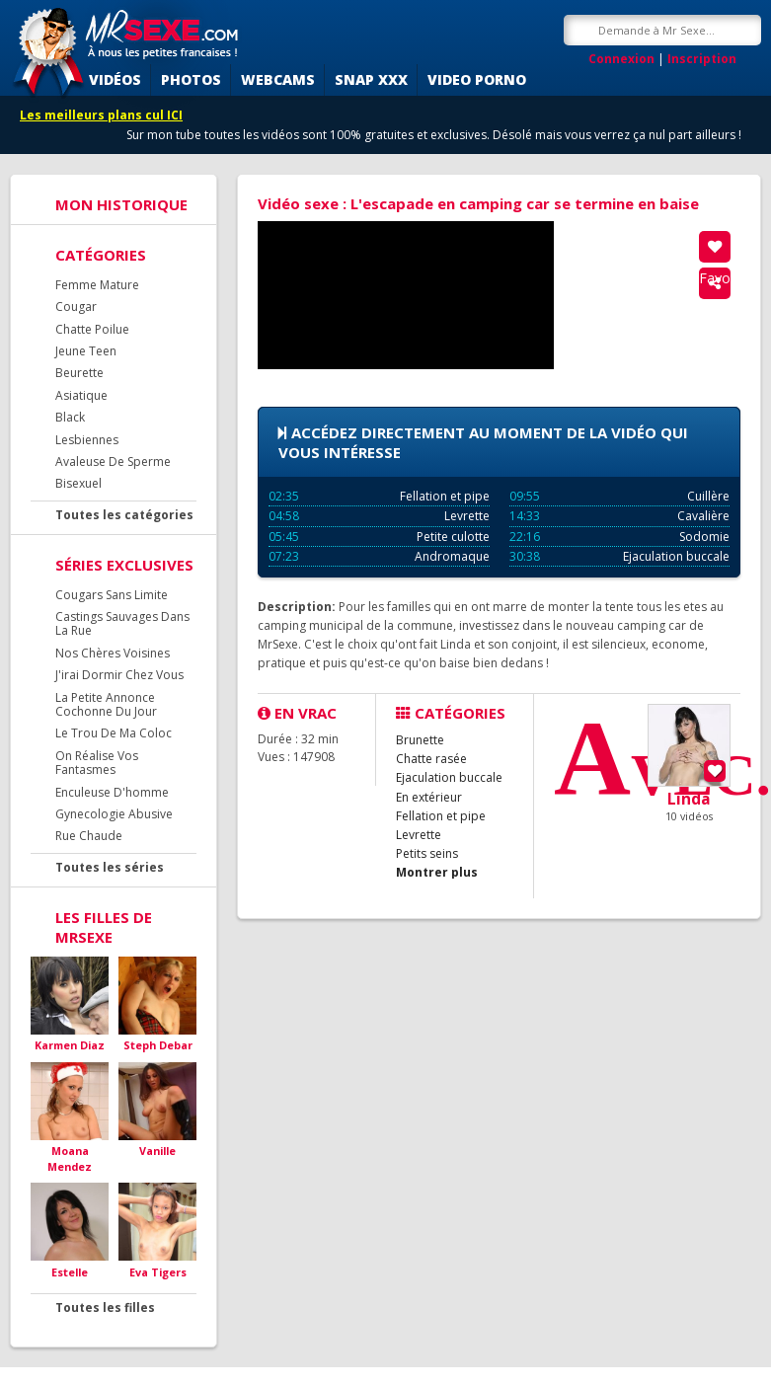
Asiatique (81, 395)
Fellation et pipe (379, 496)
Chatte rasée (431, 758)
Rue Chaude (88, 835)
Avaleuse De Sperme (113, 461)
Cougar (76, 306)
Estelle (69, 1272)
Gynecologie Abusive (114, 814)
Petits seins (427, 853)
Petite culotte (379, 536)
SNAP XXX (371, 79)
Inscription (701, 58)
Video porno (476, 79)
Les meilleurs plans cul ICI (101, 115)
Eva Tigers (158, 1272)
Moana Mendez (69, 1158)
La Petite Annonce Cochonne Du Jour (106, 704)
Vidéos (115, 79)
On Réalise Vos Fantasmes (96, 762)
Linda (689, 798)
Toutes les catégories (124, 514)
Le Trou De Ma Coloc (113, 733)
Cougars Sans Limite (111, 594)
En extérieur (429, 797)
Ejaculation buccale (620, 556)
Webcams (278, 79)
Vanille (157, 1150)
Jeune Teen (85, 351)
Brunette (420, 740)
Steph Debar (158, 1045)
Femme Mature (97, 284)
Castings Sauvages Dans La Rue (122, 623)
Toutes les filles (105, 1307)
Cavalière (620, 515)
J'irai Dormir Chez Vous (119, 674)
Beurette (79, 372)
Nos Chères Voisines (112, 653)
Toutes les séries (109, 867)
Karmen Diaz (70, 1045)
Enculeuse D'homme (112, 792)
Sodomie (620, 536)
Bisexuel (78, 483)
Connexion (621, 58)
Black (70, 417)
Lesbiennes (86, 439)
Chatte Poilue (92, 329)
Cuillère (620, 496)
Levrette (379, 515)
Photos (191, 79)
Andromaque (379, 556)
